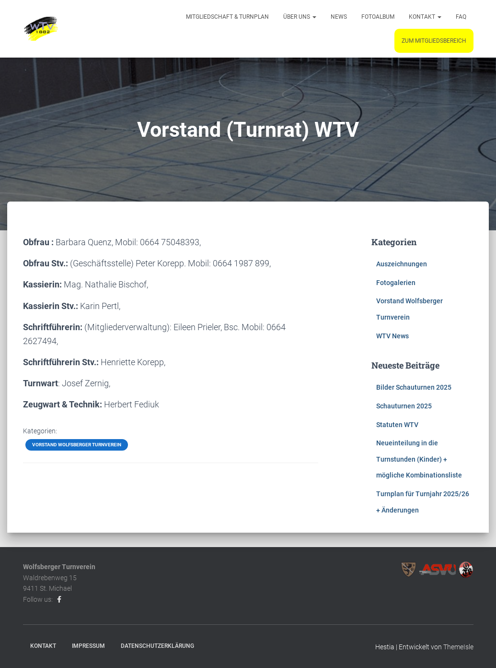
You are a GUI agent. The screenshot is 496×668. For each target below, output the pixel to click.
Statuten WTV (397, 425)
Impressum (88, 646)
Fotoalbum (377, 16)
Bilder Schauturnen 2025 (413, 387)
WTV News (392, 336)
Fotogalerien (395, 282)
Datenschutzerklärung (157, 646)
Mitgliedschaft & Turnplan (227, 16)
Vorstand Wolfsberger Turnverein (76, 444)
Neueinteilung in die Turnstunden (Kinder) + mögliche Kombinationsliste (419, 459)
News (339, 16)
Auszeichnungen (401, 264)
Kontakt (425, 16)
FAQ (461, 16)
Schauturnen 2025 (404, 406)
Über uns (299, 16)
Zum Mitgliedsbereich (434, 40)
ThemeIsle (458, 647)
